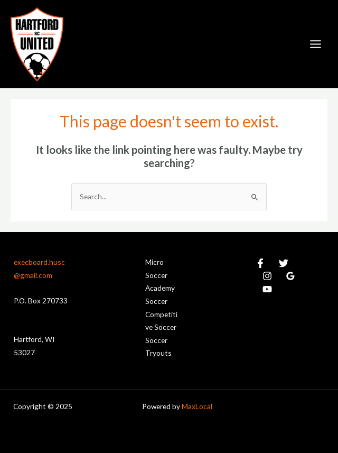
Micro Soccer (156, 268)
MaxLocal (197, 406)
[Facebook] (260, 263)
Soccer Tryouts (158, 347)
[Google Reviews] (290, 276)
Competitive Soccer (161, 321)
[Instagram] (267, 276)
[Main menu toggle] (316, 44)
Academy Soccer (160, 294)
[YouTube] (267, 289)
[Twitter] (283, 263)
